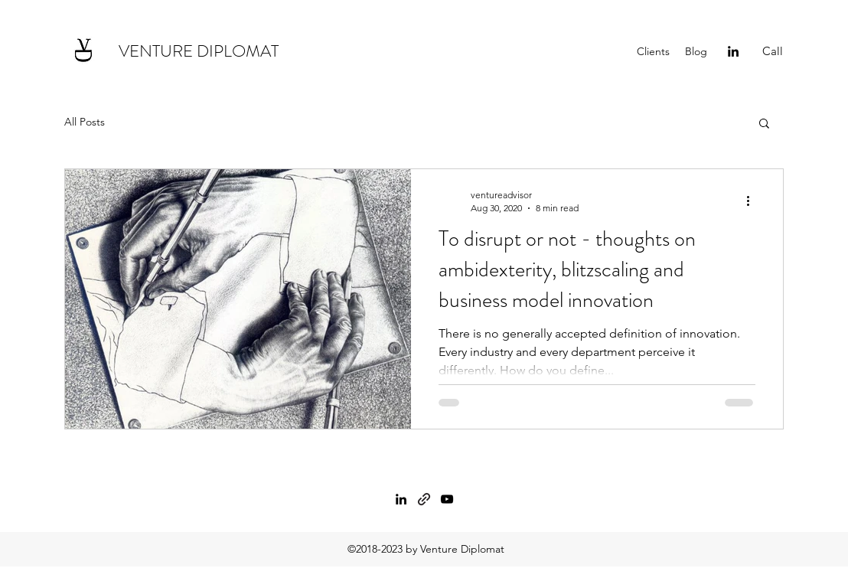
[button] (764, 124)
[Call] (772, 51)
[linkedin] (733, 51)
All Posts (84, 122)
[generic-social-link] (424, 499)
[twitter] (447, 499)
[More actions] (753, 200)
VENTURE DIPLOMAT (199, 51)
